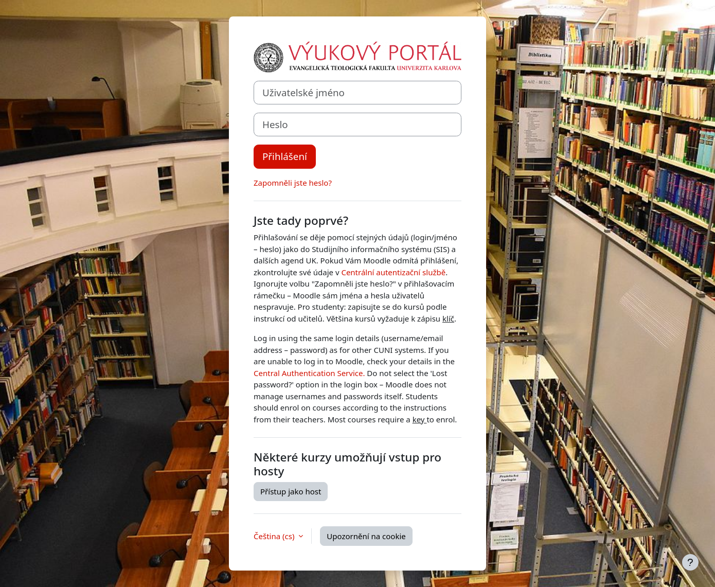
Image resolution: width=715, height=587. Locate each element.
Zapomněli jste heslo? (293, 182)
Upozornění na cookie (366, 536)
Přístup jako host (290, 491)
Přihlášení (284, 156)
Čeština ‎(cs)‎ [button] (275, 536)
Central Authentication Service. (309, 373)
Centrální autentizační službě (393, 272)
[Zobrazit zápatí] (690, 562)
